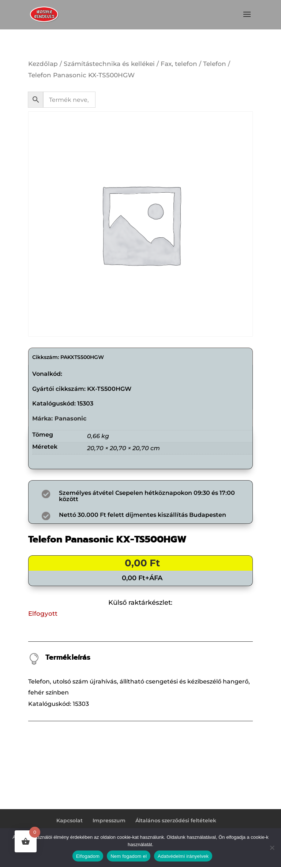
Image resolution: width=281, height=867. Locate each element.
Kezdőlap (43, 63)
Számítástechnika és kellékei (109, 63)
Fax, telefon (179, 63)
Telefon (214, 63)
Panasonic (70, 418)
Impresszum (109, 820)
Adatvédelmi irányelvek (183, 856)
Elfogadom (88, 856)
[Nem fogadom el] (272, 847)
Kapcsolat (69, 820)
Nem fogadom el (128, 856)
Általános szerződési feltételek (175, 820)
